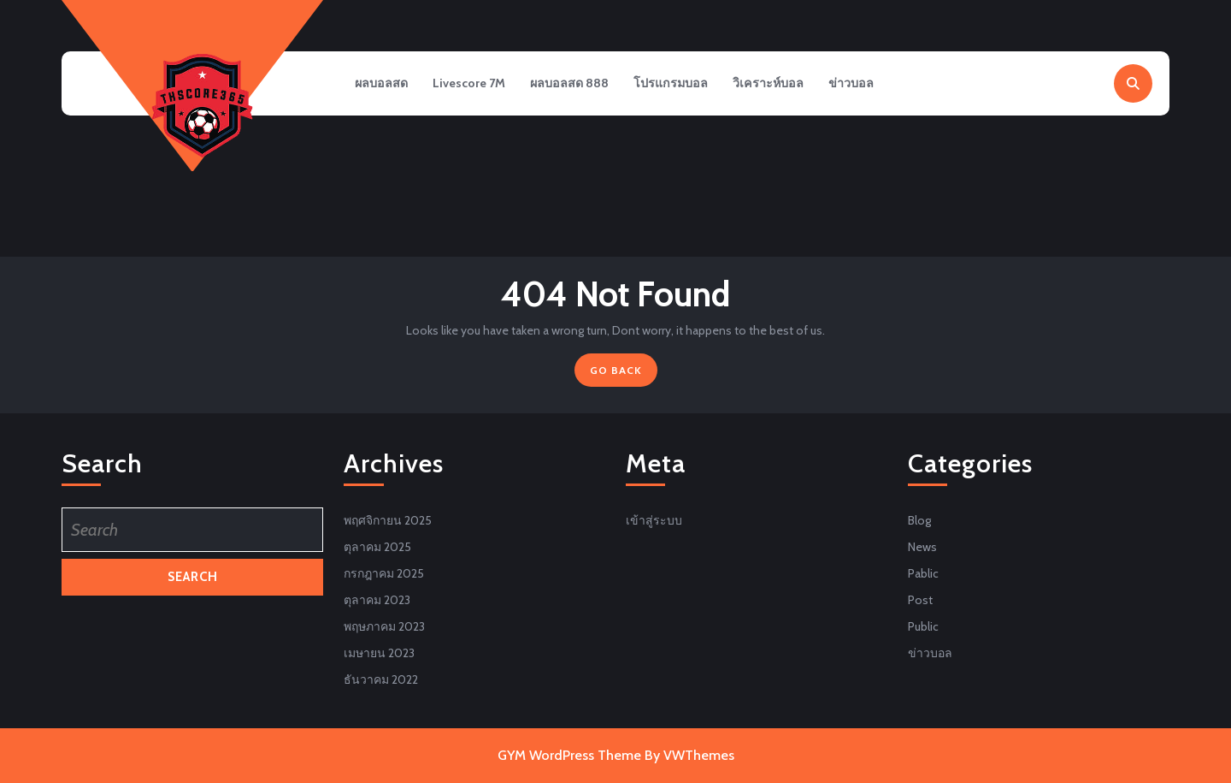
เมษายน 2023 (379, 653)
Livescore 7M (473, 84)
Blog (919, 520)
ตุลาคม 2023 (377, 600)
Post (920, 600)
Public (923, 626)
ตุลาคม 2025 (377, 547)
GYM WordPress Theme (569, 755)
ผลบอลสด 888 (577, 84)
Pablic (923, 573)
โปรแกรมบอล (680, 84)
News (922, 547)
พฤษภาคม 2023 (384, 626)
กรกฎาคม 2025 (384, 573)
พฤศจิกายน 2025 (388, 520)
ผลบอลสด (382, 84)
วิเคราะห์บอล (779, 84)
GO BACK (623, 373)
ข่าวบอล (864, 84)
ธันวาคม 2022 (381, 679)
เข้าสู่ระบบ (654, 520)
